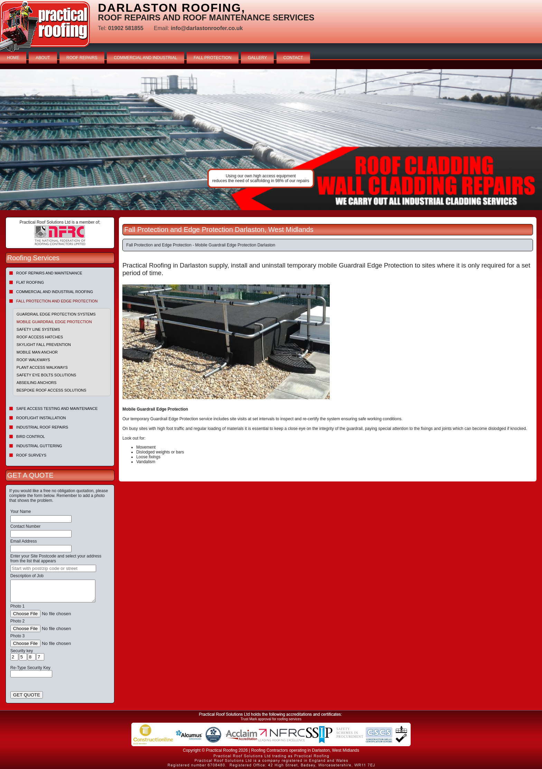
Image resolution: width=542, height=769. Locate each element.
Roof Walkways (33, 360)
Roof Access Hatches (40, 337)
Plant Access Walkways (42, 367)
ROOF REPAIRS (81, 57)
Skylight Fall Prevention (44, 345)
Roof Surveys (31, 455)
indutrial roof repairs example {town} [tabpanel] (271, 139)
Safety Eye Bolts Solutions (46, 375)
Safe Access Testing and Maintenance (57, 408)
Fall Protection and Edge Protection (57, 301)
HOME (13, 57)
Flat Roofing (30, 282)
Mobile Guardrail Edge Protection (54, 322)
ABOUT (43, 57)
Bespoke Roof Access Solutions (51, 390)
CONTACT (293, 57)
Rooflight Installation (41, 418)
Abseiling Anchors (37, 383)
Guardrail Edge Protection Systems (56, 314)
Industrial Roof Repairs (42, 427)
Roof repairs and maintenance (49, 273)
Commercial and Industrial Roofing (54, 292)
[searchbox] (53, 568)
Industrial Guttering (39, 446)
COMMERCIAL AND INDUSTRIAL (145, 57)
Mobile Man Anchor (37, 352)
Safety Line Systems (38, 329)
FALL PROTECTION (213, 57)
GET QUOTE (26, 694)
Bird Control (30, 436)
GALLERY (257, 57)
